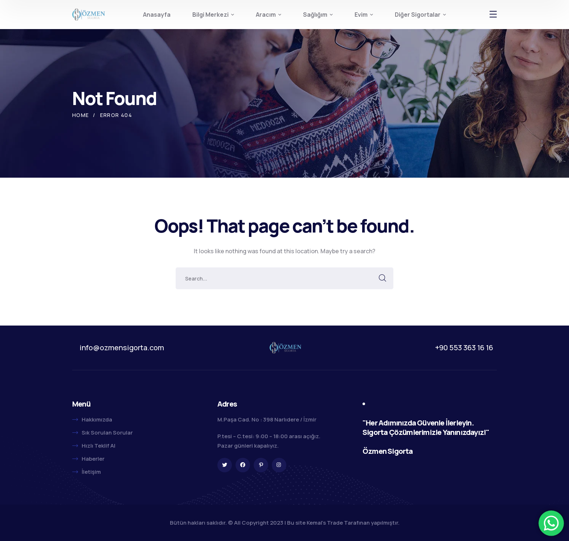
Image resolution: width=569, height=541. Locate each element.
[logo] (88, 14)
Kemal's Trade (325, 522)
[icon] (224, 465)
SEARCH (382, 278)
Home (80, 115)
